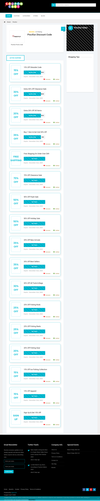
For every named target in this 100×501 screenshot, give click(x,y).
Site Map (53, 464)
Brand (9, 22)
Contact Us (54, 460)
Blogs (43, 16)
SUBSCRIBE (8, 471)
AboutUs (11, 489)
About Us (54, 449)
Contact (17, 489)
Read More (32, 500)
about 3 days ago (35, 459)
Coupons (17, 16)
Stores (35, 16)
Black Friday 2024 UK (73, 449)
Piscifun (15, 22)
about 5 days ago (35, 472)
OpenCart (14, 492)
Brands (53, 467)
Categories (26, 16)
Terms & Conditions (56, 456)
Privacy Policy (55, 453)
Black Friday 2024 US (73, 453)
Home (9, 16)
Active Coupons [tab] (15, 58)
